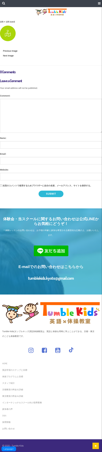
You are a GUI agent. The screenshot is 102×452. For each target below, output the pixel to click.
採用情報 (6, 422)
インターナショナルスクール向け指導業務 (22, 402)
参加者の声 (7, 409)
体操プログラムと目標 (12, 376)
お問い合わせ (8, 428)
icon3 (12, 22)
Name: (3, 138)
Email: (3, 154)
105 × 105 (4, 22)
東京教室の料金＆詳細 (12, 396)
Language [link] (9, 449)
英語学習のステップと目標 (14, 370)
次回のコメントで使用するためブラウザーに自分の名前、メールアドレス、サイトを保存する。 (47, 185)
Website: (4, 170)
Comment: (5, 96)
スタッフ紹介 (8, 383)
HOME (4, 363)
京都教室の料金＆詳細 (12, 389)
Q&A (4, 415)
